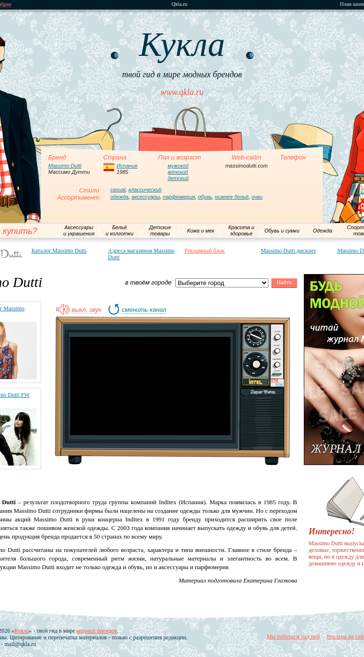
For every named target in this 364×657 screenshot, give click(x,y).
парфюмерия (179, 197)
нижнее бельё (232, 197)
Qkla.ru (179, 4)
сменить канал (144, 310)
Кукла (21, 630)
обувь (205, 197)
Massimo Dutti (65, 166)
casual (118, 189)
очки (257, 197)
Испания (127, 166)
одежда (119, 197)
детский (178, 178)
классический (144, 189)
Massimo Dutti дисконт (288, 250)
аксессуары (145, 197)
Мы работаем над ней (293, 636)
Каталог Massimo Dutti (59, 250)
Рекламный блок (204, 250)
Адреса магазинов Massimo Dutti (141, 254)
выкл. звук (86, 310)
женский (178, 172)
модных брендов (96, 630)
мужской (178, 166)
